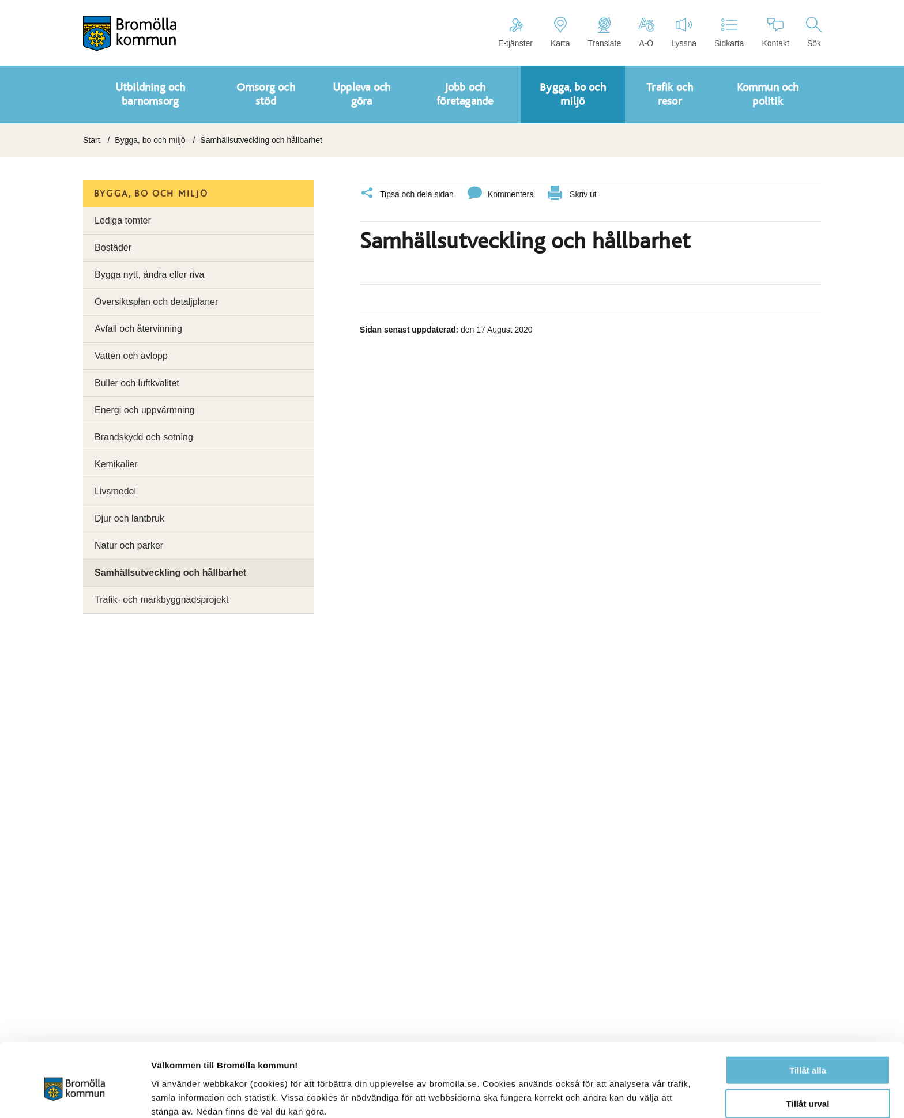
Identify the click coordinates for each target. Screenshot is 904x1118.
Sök (814, 32)
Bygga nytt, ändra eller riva (149, 275)
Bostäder (113, 247)
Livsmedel (115, 491)
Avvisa (808, 1084)
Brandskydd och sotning (144, 437)
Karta (560, 32)
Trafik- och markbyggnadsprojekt (161, 600)
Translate (604, 32)
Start (91, 140)
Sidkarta (729, 32)
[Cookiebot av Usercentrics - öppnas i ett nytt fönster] (74, 1095)
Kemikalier (116, 464)
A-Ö (646, 32)
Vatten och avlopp (131, 356)
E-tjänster (515, 32)
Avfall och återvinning (138, 329)
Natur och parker (129, 545)
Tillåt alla (807, 1017)
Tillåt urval (808, 1051)
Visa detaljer (626, 1095)
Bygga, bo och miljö (150, 140)
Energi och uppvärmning (144, 410)
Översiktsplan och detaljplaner (156, 302)
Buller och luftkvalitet (137, 383)
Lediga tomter (123, 220)
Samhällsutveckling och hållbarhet (170, 572)
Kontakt (775, 32)
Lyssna (683, 32)
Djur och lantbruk (129, 518)
